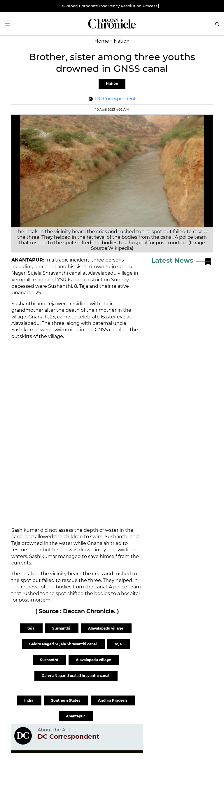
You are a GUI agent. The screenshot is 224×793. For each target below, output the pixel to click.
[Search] (217, 24)
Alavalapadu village (106, 628)
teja (31, 628)
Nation (112, 83)
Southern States (66, 700)
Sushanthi (61, 628)
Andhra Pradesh (113, 700)
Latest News (172, 260)
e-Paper (69, 6)
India (29, 700)
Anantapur (76, 716)
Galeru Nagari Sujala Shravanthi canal (63, 644)
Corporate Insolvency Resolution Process (118, 6)
